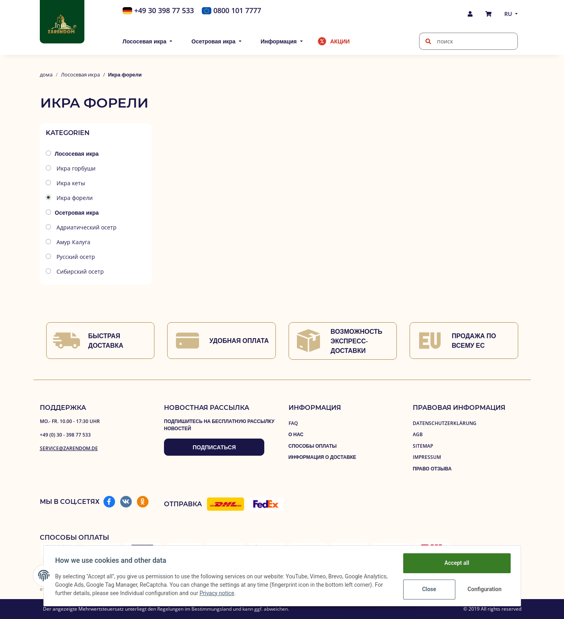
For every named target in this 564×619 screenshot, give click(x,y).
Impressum (427, 457)
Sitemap (423, 446)
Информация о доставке (322, 457)
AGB (418, 434)
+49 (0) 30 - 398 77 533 (65, 434)
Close (428, 589)
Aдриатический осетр (86, 227)
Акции (340, 41)
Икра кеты (70, 183)
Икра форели (74, 198)
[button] (470, 13)
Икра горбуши (75, 168)
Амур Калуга (72, 242)
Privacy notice (248, 593)
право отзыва (432, 468)
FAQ (293, 423)
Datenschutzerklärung (444, 423)
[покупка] (488, 13)
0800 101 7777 (237, 10)
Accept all (455, 563)
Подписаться (214, 447)
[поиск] (428, 41)
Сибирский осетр (79, 271)
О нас (296, 434)
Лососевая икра (77, 153)
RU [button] (508, 14)
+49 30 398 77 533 (164, 10)
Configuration (484, 589)
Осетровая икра (77, 212)
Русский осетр (75, 257)
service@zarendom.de (69, 448)
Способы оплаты (313, 446)
